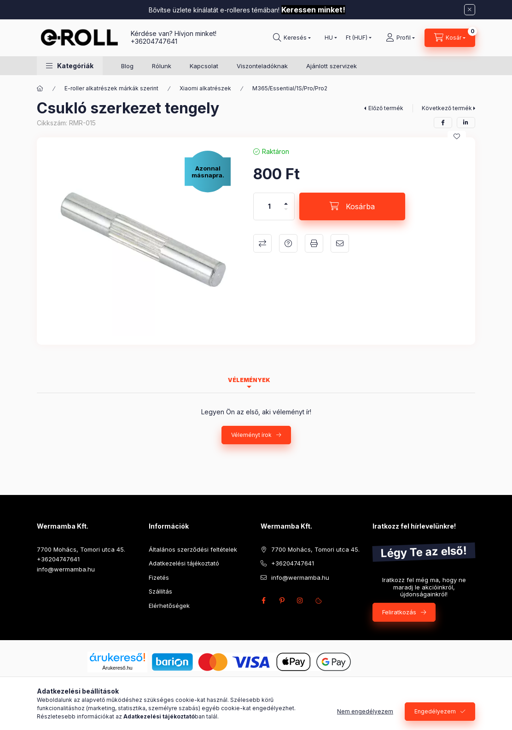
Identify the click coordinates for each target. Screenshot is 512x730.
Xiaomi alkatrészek (205, 88)
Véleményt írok (251, 434)
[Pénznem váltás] (357, 38)
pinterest (282, 600)
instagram (300, 600)
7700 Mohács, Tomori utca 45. (81, 549)
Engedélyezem (435, 711)
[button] (70, 65)
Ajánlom (340, 243)
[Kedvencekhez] (457, 136)
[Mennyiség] (269, 206)
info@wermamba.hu (66, 569)
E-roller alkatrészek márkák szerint (111, 88)
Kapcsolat (204, 66)
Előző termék (385, 108)
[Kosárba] (352, 206)
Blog (127, 66)
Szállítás (160, 591)
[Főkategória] (40, 88)
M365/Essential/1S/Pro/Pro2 (289, 88)
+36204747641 (154, 41)
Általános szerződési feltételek (193, 549)
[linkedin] (466, 122)
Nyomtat (314, 243)
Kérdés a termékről (288, 243)
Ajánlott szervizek (331, 66)
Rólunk (161, 66)
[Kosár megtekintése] (450, 38)
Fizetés (159, 577)
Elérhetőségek (169, 605)
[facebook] (443, 122)
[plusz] (286, 199)
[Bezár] (469, 9)
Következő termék (447, 108)
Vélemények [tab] (249, 380)
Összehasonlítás (262, 243)
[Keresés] (291, 38)
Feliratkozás (399, 612)
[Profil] (400, 38)
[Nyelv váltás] (328, 38)
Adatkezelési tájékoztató (184, 563)
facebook (263, 600)
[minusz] (286, 213)
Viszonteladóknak (262, 66)
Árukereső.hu (117, 668)
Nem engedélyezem (365, 711)
